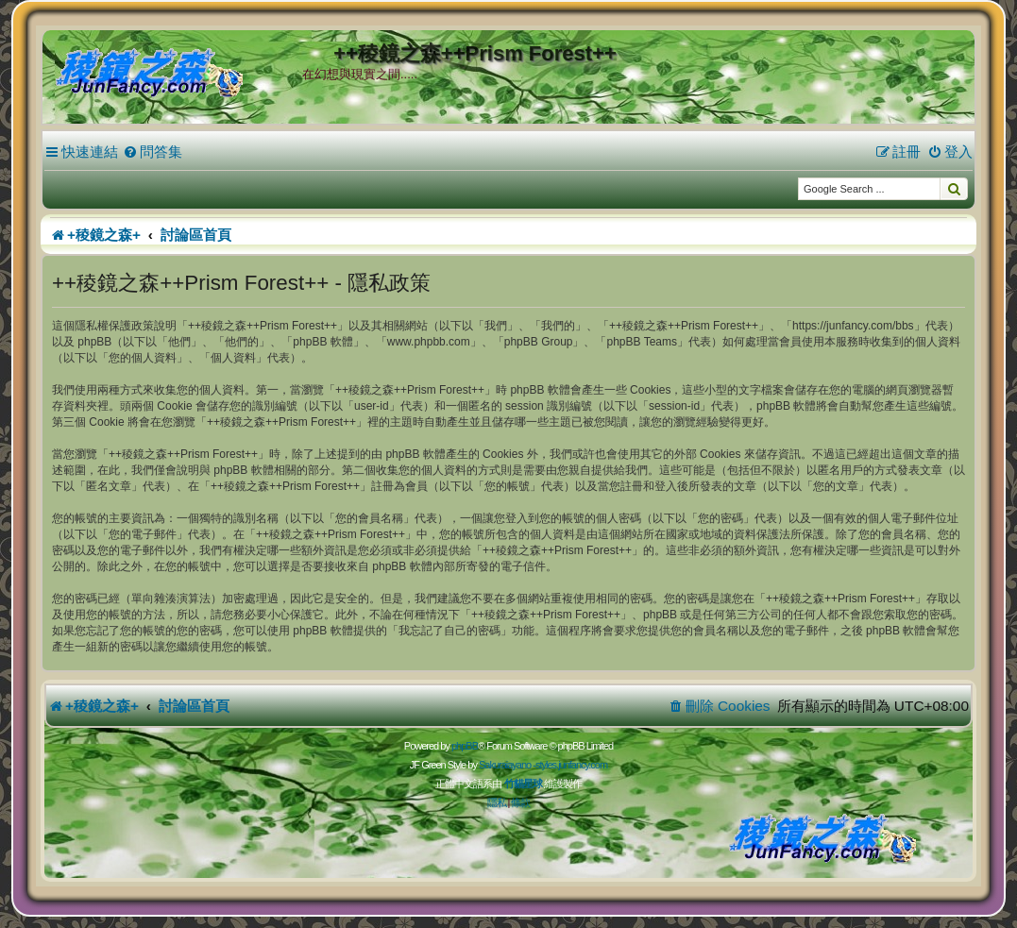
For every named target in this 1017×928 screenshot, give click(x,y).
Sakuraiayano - (507, 764)
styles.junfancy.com (571, 764)
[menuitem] (152, 152)
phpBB (464, 745)
